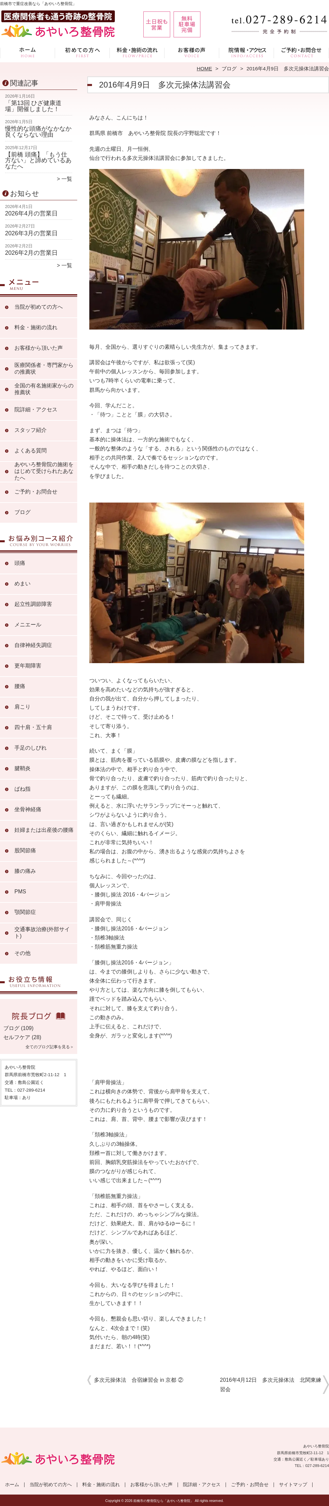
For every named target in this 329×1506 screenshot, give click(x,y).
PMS (20, 891)
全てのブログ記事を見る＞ (50, 1047)
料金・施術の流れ (137, 52)
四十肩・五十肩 (33, 727)
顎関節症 (25, 912)
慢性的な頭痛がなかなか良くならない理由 (38, 131)
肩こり (22, 707)
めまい (22, 583)
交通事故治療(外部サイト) (42, 932)
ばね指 (22, 789)
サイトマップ (293, 1484)
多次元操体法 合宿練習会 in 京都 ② (138, 1380)
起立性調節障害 (33, 604)
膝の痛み (25, 871)
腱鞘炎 (22, 768)
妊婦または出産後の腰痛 (44, 830)
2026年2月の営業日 (31, 252)
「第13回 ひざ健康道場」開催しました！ (33, 106)
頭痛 (19, 563)
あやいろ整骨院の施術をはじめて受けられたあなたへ (44, 471)
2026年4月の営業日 (31, 213)
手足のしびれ (30, 748)
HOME (204, 68)
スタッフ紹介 (30, 430)
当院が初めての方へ (82, 52)
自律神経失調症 (33, 645)
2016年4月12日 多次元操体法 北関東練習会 (270, 1384)
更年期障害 (27, 666)
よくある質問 (30, 450)
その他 (22, 953)
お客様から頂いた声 (191, 52)
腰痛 (19, 686)
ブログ (229, 68)
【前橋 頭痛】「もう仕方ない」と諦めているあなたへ (38, 160)
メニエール (27, 624)
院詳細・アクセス (246, 52)
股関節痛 (25, 850)
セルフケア (16, 1037)
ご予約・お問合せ (301, 52)
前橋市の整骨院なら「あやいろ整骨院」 (163, 1501)
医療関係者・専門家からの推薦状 (44, 368)
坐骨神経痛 (27, 809)
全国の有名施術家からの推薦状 (44, 389)
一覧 (66, 179)
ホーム (27, 52)
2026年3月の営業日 (31, 233)
